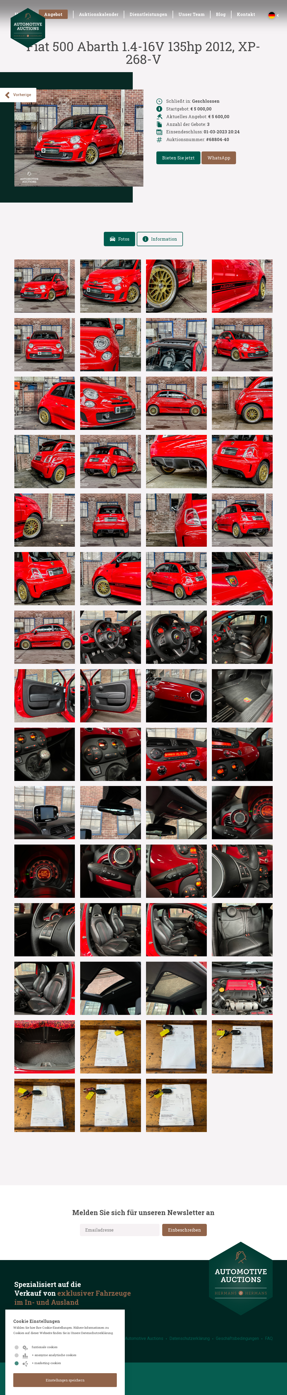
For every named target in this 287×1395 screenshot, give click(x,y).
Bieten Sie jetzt (178, 158)
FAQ (269, 1338)
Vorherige (17, 95)
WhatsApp (218, 158)
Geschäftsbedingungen (237, 1338)
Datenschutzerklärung (189, 1338)
